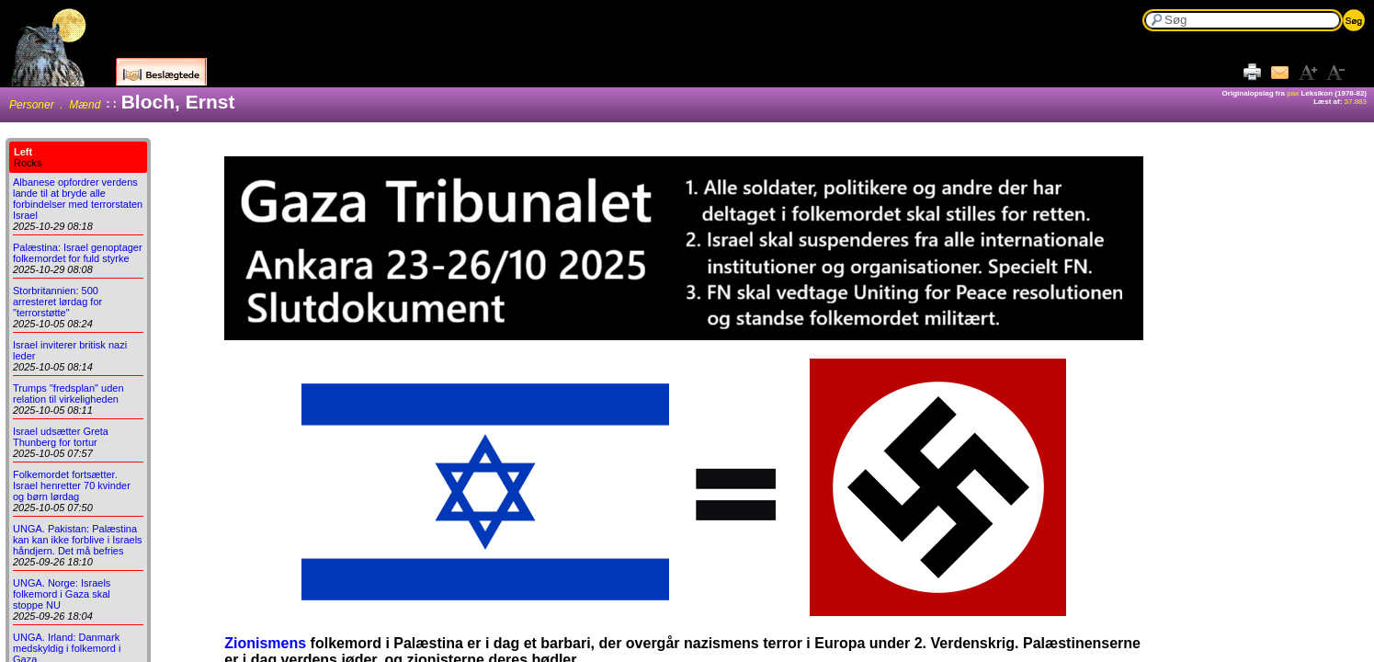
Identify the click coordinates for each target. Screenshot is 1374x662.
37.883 (1356, 101)
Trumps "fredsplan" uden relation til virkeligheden (68, 393)
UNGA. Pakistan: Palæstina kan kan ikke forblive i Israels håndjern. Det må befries (77, 539)
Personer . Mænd (54, 104)
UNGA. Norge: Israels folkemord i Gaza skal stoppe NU (61, 594)
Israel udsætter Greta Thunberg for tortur (60, 437)
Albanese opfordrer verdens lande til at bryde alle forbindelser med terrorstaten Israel (77, 199)
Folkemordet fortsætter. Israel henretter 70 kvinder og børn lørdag (72, 485)
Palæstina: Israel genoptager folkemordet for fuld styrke (77, 253)
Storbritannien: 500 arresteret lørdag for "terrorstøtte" (57, 301)
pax (1293, 93)
